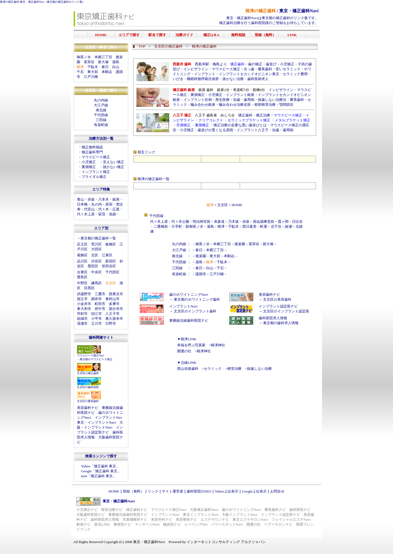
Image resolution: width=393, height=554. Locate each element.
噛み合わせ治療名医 (235, 104)
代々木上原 (86, 214)
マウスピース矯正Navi (90, 355)
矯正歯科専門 (92, 152)
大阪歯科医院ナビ (90, 514)
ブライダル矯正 (94, 177)
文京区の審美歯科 (88, 401)
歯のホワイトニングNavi (188, 294)
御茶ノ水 (84, 57)
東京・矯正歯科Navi (32, 1)
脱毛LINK (102, 524)
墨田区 (93, 266)
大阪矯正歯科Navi (204, 510)
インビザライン (195, 69)
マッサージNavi (147, 524)
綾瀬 (288, 226)
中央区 (96, 272)
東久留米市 (114, 318)
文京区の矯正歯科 (88, 373)
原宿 (108, 204)
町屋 (263, 226)
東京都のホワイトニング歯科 (197, 299)
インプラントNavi (183, 306)
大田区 (96, 249)
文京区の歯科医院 (88, 387)
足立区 (82, 244)
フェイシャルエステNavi (291, 519)
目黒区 (89, 288)
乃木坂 (233, 221)
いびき (178, 79)
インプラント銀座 (240, 95)
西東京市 (116, 294)
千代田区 (112, 272)
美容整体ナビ (186, 519)
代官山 (89, 209)
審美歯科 (265, 69)
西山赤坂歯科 (187, 369)
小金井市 (84, 304)
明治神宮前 (201, 221)
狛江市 (96, 314)
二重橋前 (161, 226)
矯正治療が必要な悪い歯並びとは (240, 125)
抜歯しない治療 (259, 369)
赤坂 (91, 199)
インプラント (204, 74)
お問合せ (277, 491)
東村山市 (112, 299)
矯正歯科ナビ (136, 510)
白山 (115, 67)
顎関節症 (286, 104)
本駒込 (107, 72)
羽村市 (82, 314)
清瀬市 (82, 323)
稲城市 (82, 318)
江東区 (107, 255)
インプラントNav (108, 417)
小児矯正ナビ (87, 510)
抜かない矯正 (113, 167)
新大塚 (103, 62)
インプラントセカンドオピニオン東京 (249, 74)
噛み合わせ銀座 (202, 104)
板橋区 (110, 244)
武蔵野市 (84, 294)
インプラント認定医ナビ (278, 306)
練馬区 (96, 283)
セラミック (213, 369)
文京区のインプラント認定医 (286, 311)
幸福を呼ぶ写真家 (191, 345)
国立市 (82, 299)
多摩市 (114, 304)
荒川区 (96, 244)
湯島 (115, 62)
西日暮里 (249, 226)
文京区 (222, 205)
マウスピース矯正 (96, 157)
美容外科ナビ (161, 519)
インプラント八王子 (253, 130)
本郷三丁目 (103, 57)
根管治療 (234, 369)
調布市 (96, 299)
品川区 (82, 261)
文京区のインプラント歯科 (195, 311)
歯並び (271, 64)
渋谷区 (96, 261)
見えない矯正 (113, 162)
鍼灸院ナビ (172, 524)
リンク (153, 491)
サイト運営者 (172, 491)
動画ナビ (83, 524)
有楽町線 (101, 125)
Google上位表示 (254, 491)
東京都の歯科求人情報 (281, 323)
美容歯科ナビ (87, 408)
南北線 (101, 110)
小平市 (96, 318)
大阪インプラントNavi (239, 514)
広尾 (116, 209)
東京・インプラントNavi (96, 422)
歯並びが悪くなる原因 (215, 130)
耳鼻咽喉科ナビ (135, 519)
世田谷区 (109, 266)
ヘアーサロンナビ (278, 524)
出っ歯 (249, 69)
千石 (80, 72)
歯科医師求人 (258, 79)
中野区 (82, 283)
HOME (236, 205)
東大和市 (84, 309)
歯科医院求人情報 (273, 318)
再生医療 (222, 100)
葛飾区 (82, 255)
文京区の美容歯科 (277, 299)
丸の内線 (101, 100)
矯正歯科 (245, 115)
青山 (80, 199)
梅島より (220, 64)
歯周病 (249, 100)
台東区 (82, 272)
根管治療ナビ (112, 510)
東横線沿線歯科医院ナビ (188, 320)
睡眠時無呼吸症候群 (203, 79)
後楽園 (239, 244)
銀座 (116, 199)
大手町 (176, 226)
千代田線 (101, 115)
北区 (94, 255)
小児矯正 (89, 162)
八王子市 (112, 314)
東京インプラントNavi (200, 514)
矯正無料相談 (92, 147)
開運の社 (184, 351)
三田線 (101, 120)
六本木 (103, 199)
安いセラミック (288, 69)
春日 (105, 67)
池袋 (112, 214)
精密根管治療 (265, 104)
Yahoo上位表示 (226, 491)
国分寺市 (116, 309)
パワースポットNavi (227, 524)
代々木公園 (180, 221)
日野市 (110, 323)
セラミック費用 (295, 74)
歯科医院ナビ (300, 510)
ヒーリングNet (195, 524)
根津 (221, 226)
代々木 (103, 209)
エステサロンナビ (215, 519)
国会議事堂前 (263, 221)
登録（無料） (133, 491)
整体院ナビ (122, 524)
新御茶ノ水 (194, 226)
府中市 (100, 309)
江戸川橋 (91, 77)
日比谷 (297, 221)
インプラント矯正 (96, 172)
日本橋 (82, 204)
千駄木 (92, 67)
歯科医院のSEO (199, 491)
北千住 (276, 226)
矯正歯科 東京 (105, 466)
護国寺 (200, 274)
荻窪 (101, 214)
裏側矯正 (89, 167)
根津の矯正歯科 (9, 1)
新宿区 (110, 261)
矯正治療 (263, 115)
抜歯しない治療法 (272, 100)
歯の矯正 (255, 64)
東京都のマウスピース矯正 (96, 359)
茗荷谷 (89, 62)
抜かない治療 (233, 79)
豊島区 (82, 277)
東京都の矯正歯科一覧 (98, 238)
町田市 (100, 304)
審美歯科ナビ (275, 510)
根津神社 (218, 345)
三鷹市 (100, 294)
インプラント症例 (197, 100)
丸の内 (96, 204)
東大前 (92, 72)
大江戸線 (101, 105)
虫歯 (236, 100)
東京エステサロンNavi (250, 519)
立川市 (96, 323)
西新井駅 (202, 64)
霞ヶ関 (283, 221)
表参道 (219, 221)
